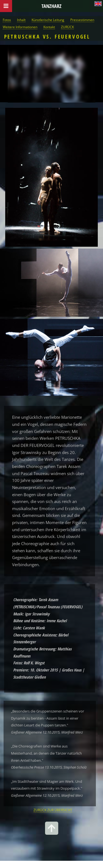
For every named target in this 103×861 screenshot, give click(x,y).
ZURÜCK (67, 27)
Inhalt (21, 20)
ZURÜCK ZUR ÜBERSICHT (53, 810)
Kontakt (49, 27)
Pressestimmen (82, 20)
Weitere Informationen (20, 27)
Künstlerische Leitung (48, 20)
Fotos (7, 20)
